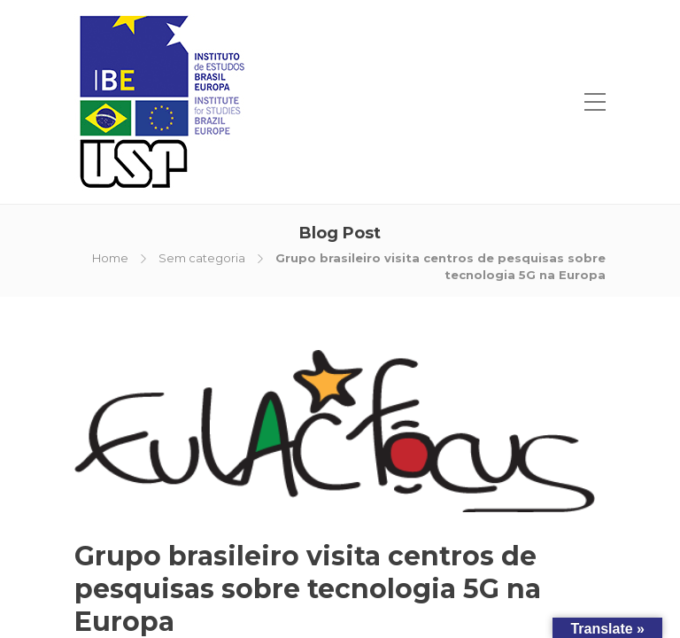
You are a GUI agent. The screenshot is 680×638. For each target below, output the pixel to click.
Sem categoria (201, 258)
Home (110, 258)
